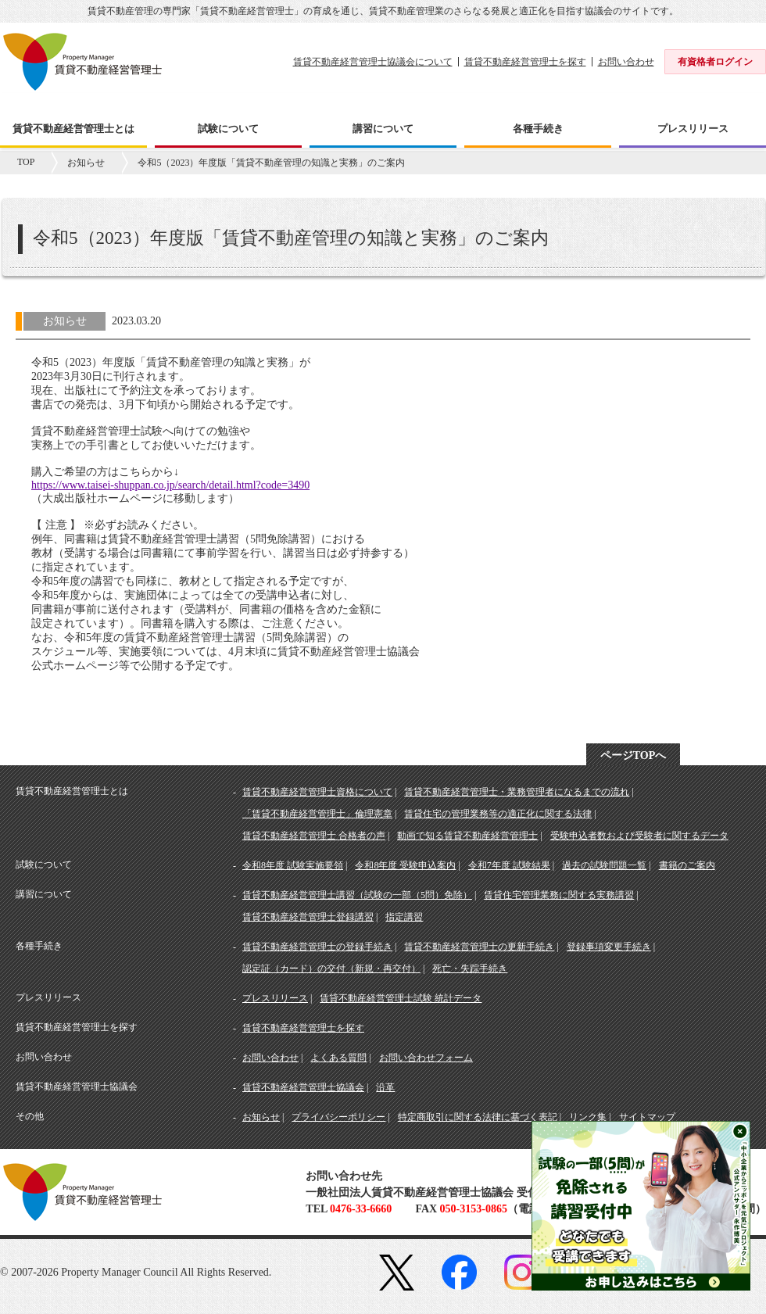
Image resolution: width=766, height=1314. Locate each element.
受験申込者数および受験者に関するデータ (639, 835)
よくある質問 (338, 1057)
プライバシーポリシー (338, 1117)
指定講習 (404, 916)
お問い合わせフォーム (426, 1057)
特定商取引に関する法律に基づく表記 (477, 1117)
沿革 (385, 1087)
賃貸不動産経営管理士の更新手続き (479, 946)
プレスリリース (275, 998)
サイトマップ (647, 1117)
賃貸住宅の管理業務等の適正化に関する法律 (498, 813)
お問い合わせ (626, 61)
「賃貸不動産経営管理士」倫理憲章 (317, 813)
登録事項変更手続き (609, 946)
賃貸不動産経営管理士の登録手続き (317, 946)
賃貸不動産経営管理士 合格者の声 (313, 835)
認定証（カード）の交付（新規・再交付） (331, 968)
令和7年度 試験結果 (509, 865)
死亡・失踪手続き (469, 968)
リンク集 (588, 1117)
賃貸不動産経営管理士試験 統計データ (400, 998)
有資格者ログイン (715, 61)
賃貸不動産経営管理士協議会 (303, 1087)
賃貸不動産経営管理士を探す (525, 61)
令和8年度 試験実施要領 (292, 865)
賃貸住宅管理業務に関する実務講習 (559, 895)
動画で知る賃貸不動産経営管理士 (467, 835)
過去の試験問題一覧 (604, 865)
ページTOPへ (633, 755)
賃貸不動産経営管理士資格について (317, 791)
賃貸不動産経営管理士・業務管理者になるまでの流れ (516, 791)
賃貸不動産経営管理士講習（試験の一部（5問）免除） (357, 895)
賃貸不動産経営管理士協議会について (373, 61)
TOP (25, 161)
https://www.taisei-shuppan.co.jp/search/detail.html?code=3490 (170, 485)
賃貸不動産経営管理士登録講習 (308, 916)
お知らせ (86, 162)
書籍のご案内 (687, 865)
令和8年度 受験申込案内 (405, 865)
